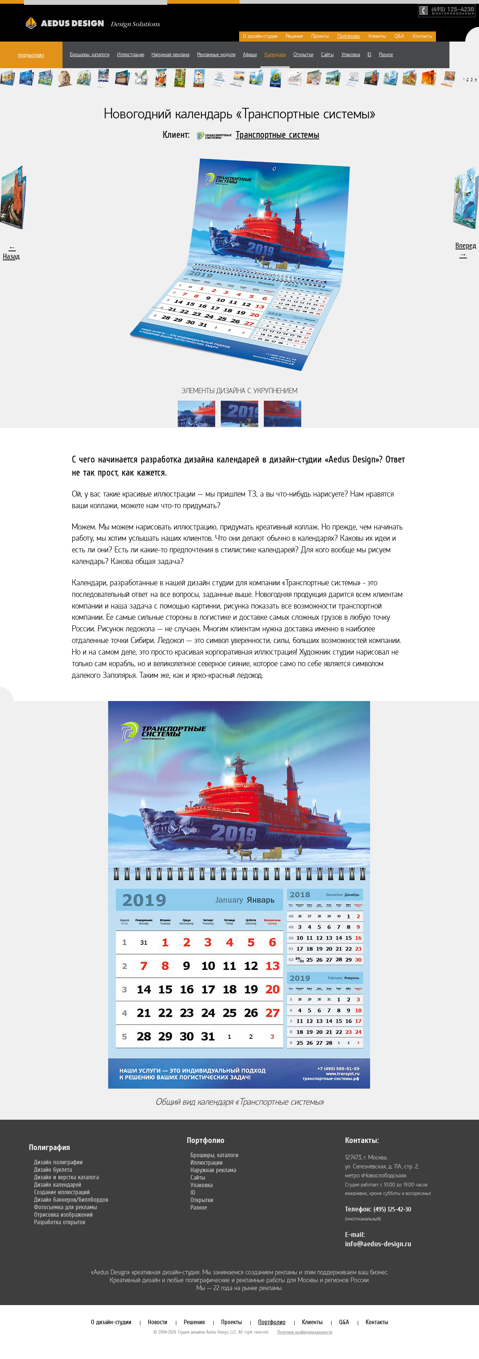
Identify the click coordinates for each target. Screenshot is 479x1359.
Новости (157, 1322)
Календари (275, 55)
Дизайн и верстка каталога (66, 1177)
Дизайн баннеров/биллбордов (71, 1199)
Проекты (320, 36)
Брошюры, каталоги (89, 55)
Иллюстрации (130, 55)
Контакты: (362, 1140)
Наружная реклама (170, 55)
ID (369, 55)
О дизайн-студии (260, 36)
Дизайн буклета (53, 1169)
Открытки (303, 55)
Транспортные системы (277, 134)
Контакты (422, 36)
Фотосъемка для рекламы (65, 1207)
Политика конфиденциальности (304, 1332)
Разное (386, 55)
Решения (294, 36)
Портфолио (349, 36)
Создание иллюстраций (62, 1192)
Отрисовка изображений (63, 1214)
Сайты (327, 55)
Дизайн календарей (57, 1184)
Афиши (250, 55)
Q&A (399, 36)
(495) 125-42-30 (392, 1209)
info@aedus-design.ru (378, 1244)
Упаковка (350, 55)
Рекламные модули (216, 55)
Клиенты (377, 36)
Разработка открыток (59, 1222)
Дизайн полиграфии (58, 1162)
